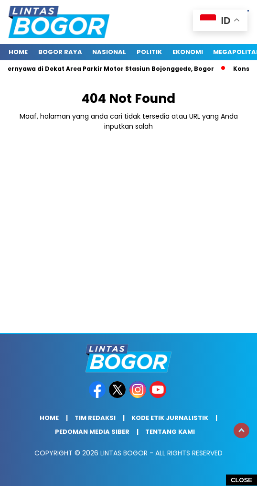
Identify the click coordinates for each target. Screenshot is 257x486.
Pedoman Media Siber (92, 431)
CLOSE (241, 480)
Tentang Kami (170, 431)
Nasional (109, 51)
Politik (149, 51)
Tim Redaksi (95, 417)
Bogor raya (60, 51)
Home (18, 51)
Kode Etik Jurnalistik (169, 417)
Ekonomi (187, 51)
